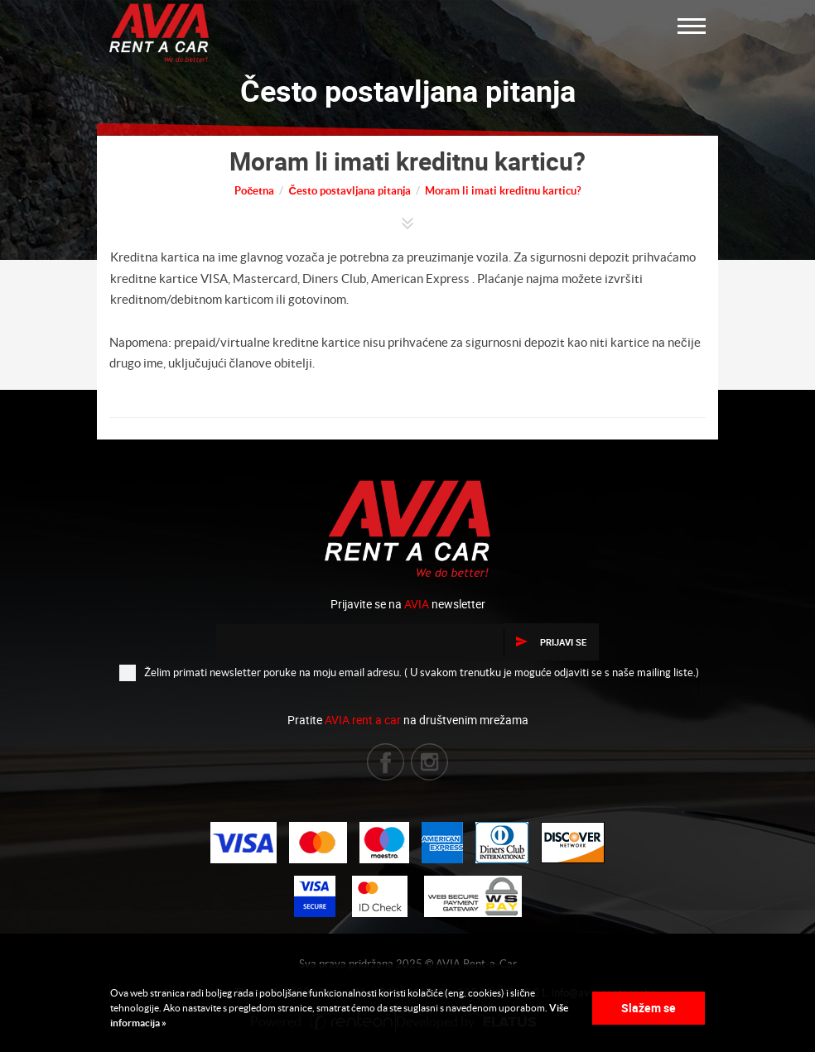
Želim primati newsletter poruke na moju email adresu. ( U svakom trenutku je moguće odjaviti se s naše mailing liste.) (409, 672)
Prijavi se (551, 642)
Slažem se (648, 1008)
